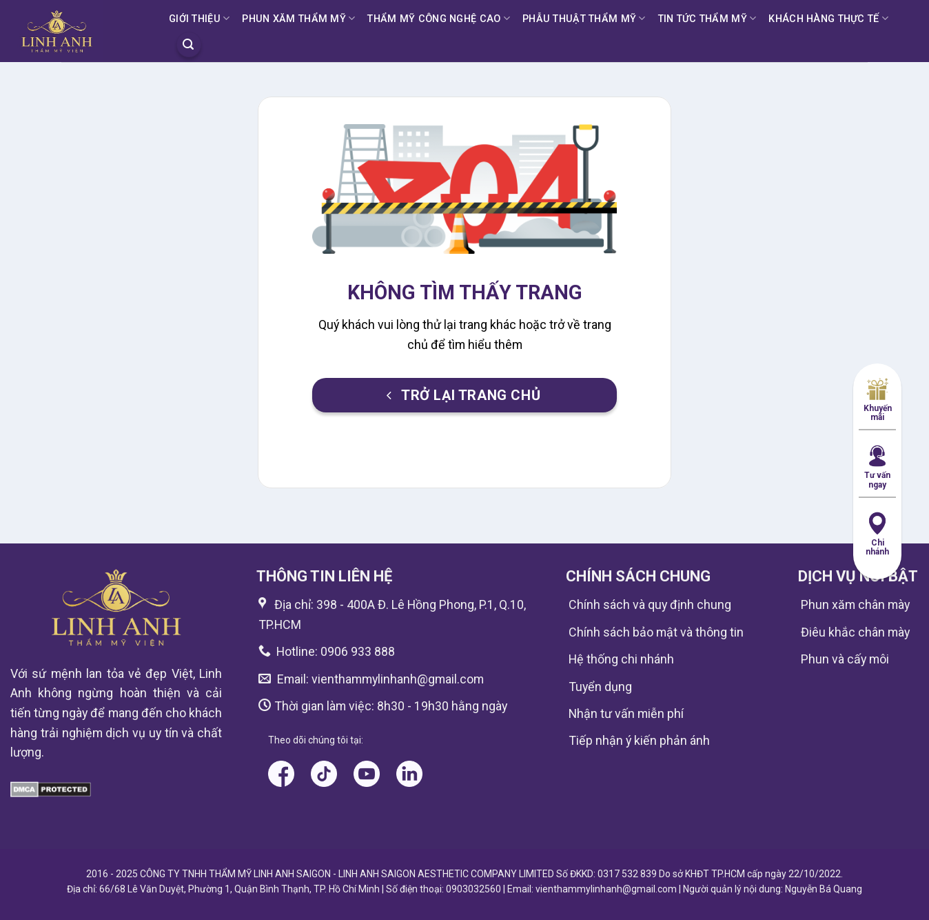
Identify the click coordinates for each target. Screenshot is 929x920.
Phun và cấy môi (845, 659)
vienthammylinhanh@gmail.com (396, 679)
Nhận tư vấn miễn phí (626, 713)
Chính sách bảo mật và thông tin (656, 632)
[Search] (188, 44)
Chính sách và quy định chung (650, 604)
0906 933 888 (357, 651)
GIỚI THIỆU (199, 18)
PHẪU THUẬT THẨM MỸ (584, 18)
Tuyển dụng (600, 686)
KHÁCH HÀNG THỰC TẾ (828, 18)
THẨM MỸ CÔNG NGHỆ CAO (438, 18)
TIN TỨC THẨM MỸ (707, 18)
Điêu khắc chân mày (855, 632)
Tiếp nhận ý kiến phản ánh (639, 740)
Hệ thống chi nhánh (621, 659)
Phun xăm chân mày (855, 604)
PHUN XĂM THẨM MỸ (298, 18)
